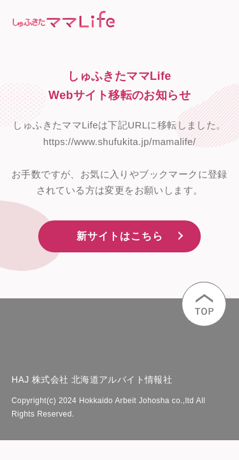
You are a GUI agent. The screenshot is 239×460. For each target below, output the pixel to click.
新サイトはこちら (120, 236)
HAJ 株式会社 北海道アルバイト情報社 (91, 379)
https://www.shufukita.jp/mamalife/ (119, 141)
